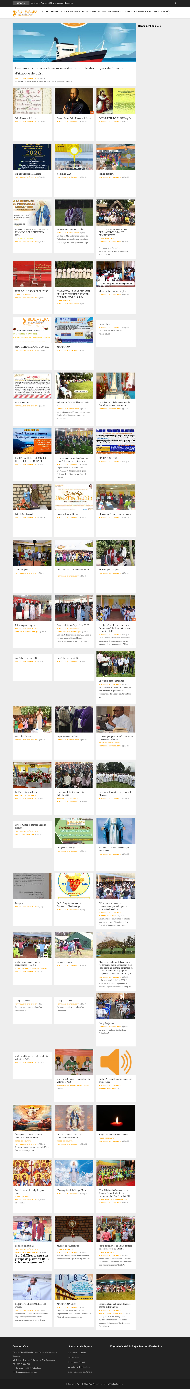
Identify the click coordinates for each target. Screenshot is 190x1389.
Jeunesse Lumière (39, 968)
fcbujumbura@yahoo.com (25, 1372)
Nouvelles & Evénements (26, 78)
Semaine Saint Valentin (109, 743)
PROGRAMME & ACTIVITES (120, 12)
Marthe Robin (73, 1357)
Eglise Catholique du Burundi (80, 1372)
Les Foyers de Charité (77, 1353)
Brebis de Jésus (121, 1199)
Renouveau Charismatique (27, 632)
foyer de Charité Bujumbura (66, 12)
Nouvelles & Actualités (147, 12)
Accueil (45, 12)
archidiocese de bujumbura (79, 1367)
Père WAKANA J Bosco (24, 238)
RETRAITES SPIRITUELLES (94, 12)
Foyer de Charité (106, 238)
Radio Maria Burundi (76, 1362)
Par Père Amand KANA (24, 834)
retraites (61, 1085)
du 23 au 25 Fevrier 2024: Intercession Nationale (52, 3)
